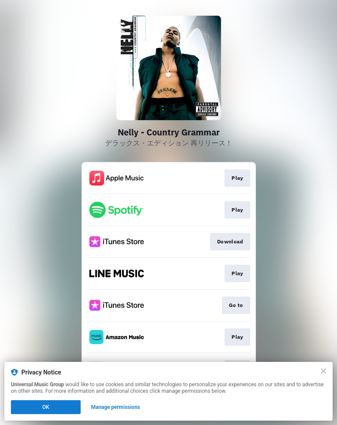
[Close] (323, 371)
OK (45, 407)
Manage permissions (115, 407)
